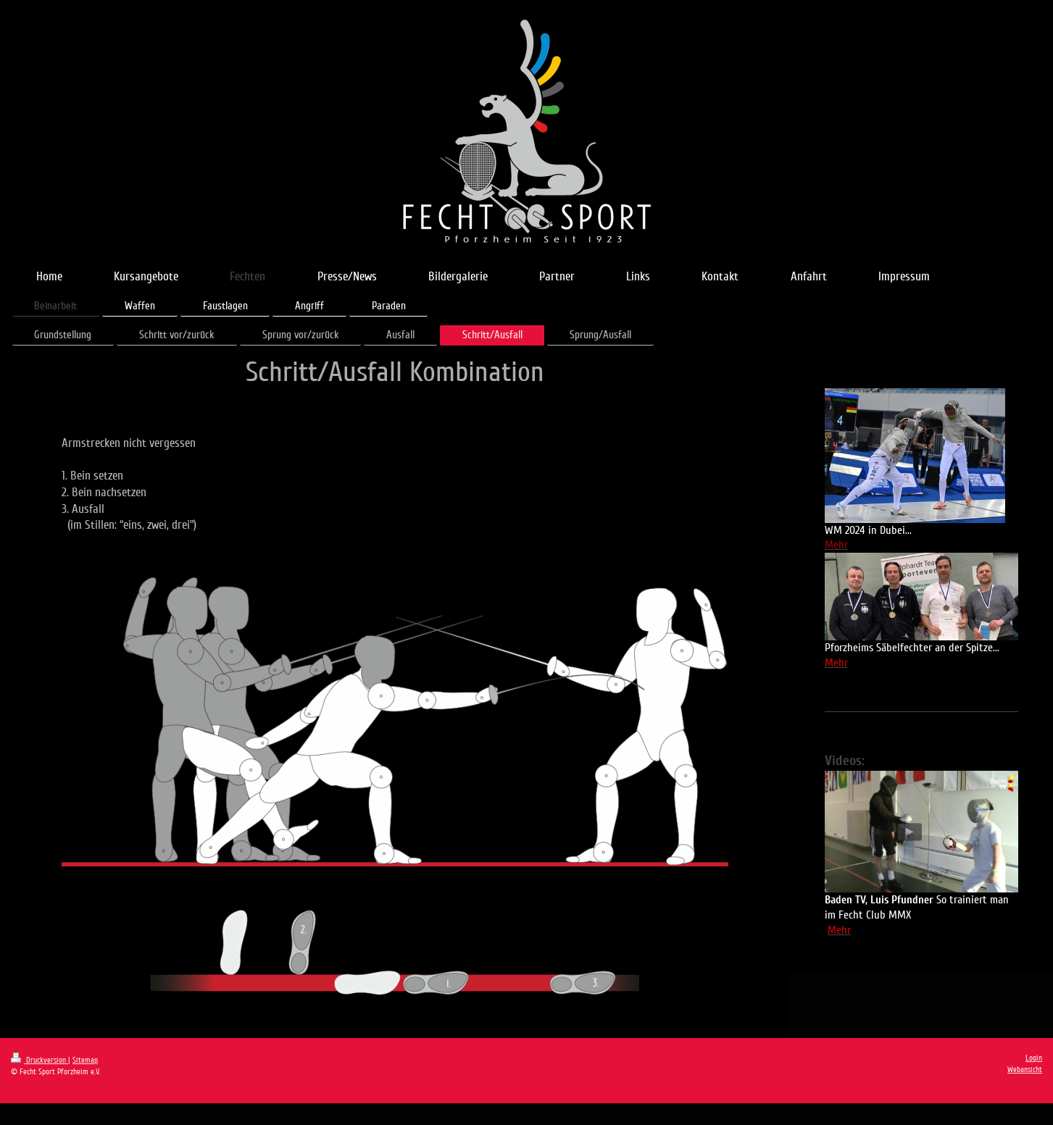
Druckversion (39, 1060)
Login (1033, 1058)
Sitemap (85, 1060)
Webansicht (1024, 1069)
